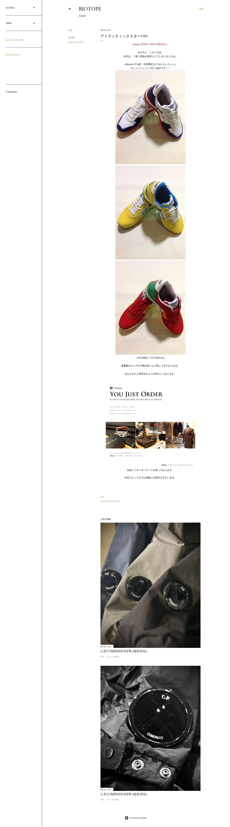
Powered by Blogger (136, 818)
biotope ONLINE (14, 40)
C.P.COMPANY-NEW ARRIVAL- (124, 651)
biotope (90, 8)
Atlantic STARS (75, 42)
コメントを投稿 (112, 656)
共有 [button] (70, 30)
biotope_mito (13, 54)
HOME (82, 16)
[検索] (201, 8)
